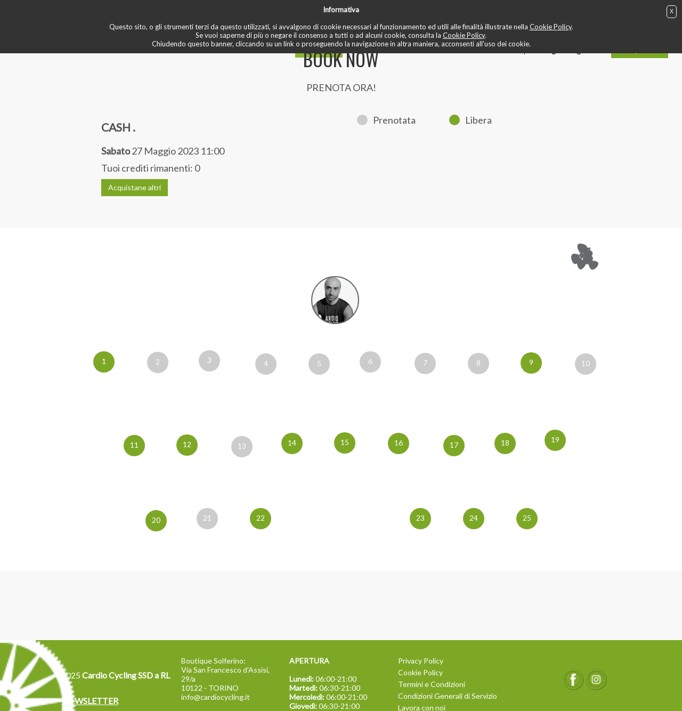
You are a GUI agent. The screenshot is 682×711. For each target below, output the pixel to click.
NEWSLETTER (89, 701)
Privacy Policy (420, 660)
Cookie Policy (551, 26)
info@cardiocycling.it (215, 696)
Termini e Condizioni (431, 684)
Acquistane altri (134, 187)
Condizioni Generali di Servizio (447, 695)
